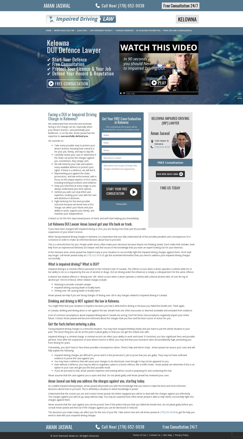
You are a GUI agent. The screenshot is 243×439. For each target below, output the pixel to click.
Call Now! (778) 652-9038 (123, 5)
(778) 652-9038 (162, 147)
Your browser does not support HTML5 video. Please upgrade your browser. (158, 66)
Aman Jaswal (57, 5)
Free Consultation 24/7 (180, 5)
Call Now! (123, 427)
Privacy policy (121, 204)
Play (158, 83)
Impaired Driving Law (81, 18)
